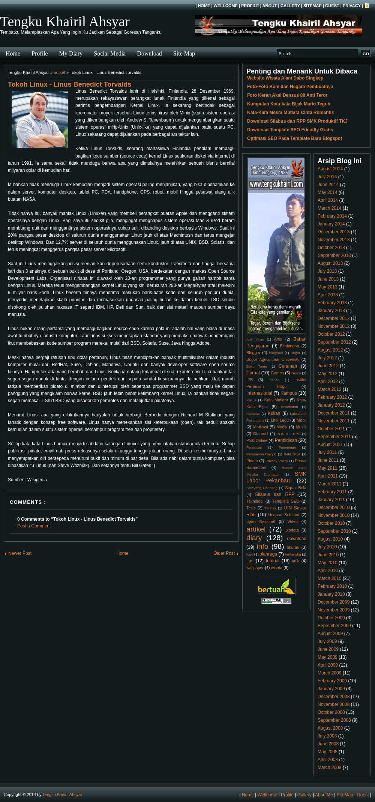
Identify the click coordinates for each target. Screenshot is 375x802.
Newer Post (20, 553)
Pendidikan (286, 440)
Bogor (295, 353)
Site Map (184, 53)
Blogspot (276, 353)
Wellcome (226, 5)
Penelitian (254, 447)
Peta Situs (292, 454)
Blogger (253, 352)
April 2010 (328, 570)
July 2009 (327, 641)
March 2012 (329, 389)
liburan (293, 547)
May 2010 (328, 562)
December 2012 (334, 318)
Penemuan (287, 447)
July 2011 (327, 452)
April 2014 (328, 200)
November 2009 (334, 610)
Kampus (288, 393)
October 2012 (331, 334)
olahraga (268, 554)
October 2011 (331, 428)
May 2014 (328, 192)
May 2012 (328, 373)
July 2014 (327, 176)
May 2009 (328, 657)
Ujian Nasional (260, 521)
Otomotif (260, 433)
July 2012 (327, 357)
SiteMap (312, 5)
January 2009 (331, 688)
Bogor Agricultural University (272, 359)
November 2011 (334, 421)
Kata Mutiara (276, 400)
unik (295, 561)
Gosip (296, 373)
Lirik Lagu (280, 420)
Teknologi (255, 501)
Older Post (224, 553)
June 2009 (328, 649)
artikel (59, 72)
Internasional (259, 393)
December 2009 (334, 602)
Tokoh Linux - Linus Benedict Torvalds (69, 84)
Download (149, 53)
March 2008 (329, 767)
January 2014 (331, 224)
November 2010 (334, 515)
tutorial (272, 560)
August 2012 (330, 350)
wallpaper (255, 567)
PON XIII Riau (288, 434)
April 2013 (328, 294)
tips (250, 560)
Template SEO (286, 501)
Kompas (253, 414)
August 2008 (330, 728)
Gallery (290, 5)
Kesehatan (289, 407)
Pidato (252, 460)
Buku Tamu (256, 366)
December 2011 (334, 413)
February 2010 (332, 586)
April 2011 (328, 476)
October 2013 (331, 247)
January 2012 (331, 405)
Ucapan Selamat (283, 514)
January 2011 (331, 499)
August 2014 (330, 168)
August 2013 (330, 263)
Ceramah (288, 366)
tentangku (293, 554)
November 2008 (334, 704)
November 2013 (334, 239)
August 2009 (330, 633)
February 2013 (332, 302)
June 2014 (328, 184)
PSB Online (256, 440)
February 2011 (332, 491)
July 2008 (327, 736)
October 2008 (331, 712)
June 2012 (328, 365)
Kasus (251, 400)
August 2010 (330, 539)
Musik (301, 427)
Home (204, 5)
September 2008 (334, 720)
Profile (250, 5)
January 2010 (331, 594)
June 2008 (328, 743)
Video (293, 521)
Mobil (301, 420)
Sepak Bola (295, 487)
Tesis (251, 508)
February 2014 (332, 216)
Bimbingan (289, 346)
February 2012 (332, 397)
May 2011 (328, 468)
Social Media (110, 53)
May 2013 (328, 287)
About (269, 5)
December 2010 (334, 507)
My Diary (71, 53)
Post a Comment (34, 526)
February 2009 (332, 680)
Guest (332, 5)
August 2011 (330, 444)
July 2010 (327, 547)
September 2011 (334, 436)
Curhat (253, 372)
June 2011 (328, 460)
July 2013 (327, 271)
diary (254, 538)
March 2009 (329, 673)
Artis (278, 339)
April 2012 (328, 381)
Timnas (270, 508)
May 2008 (328, 751)
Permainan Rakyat (261, 454)
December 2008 (334, 696)
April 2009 (328, 665)
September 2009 (334, 625)
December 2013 (334, 231)
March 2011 (329, 484)
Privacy (352, 5)
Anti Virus (255, 339)
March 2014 (329, 208)
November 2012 (334, 326)
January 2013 (331, 310)
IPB (249, 379)
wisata (276, 567)
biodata (291, 530)
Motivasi (260, 427)
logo (249, 554)
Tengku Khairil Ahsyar (65, 21)
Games (277, 373)
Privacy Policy (277, 461)
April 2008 (328, 759)
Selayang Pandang (262, 488)
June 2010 (328, 554)
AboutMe (324, 794)
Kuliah (274, 413)
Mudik (281, 427)
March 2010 (329, 578)
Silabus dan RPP (274, 494)
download (296, 538)
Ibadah (273, 380)
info (262, 546)
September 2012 (334, 342)
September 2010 (334, 531)
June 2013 (328, 279)
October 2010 (331, 523)
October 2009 (331, 617)
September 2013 (334, 255)
